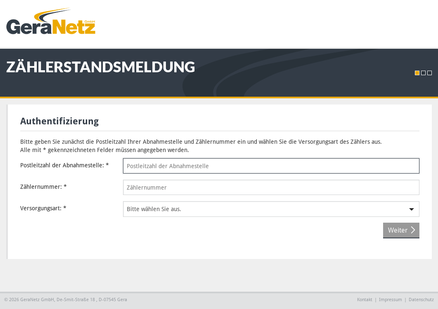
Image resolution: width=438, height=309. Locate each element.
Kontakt (364, 299)
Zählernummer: (43, 186)
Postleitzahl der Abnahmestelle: (64, 165)
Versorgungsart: (43, 208)
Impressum (390, 299)
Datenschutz (421, 299)
